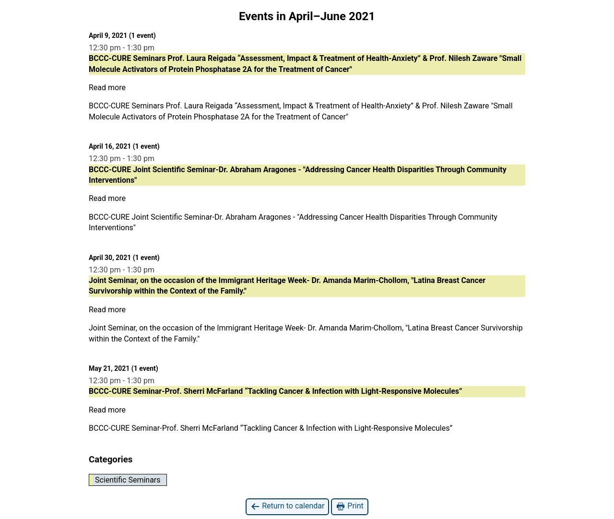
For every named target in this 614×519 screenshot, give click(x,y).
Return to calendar (287, 506)
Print (349, 506)
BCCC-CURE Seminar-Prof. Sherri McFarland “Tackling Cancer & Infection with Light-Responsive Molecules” (270, 428)
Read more (107, 87)
